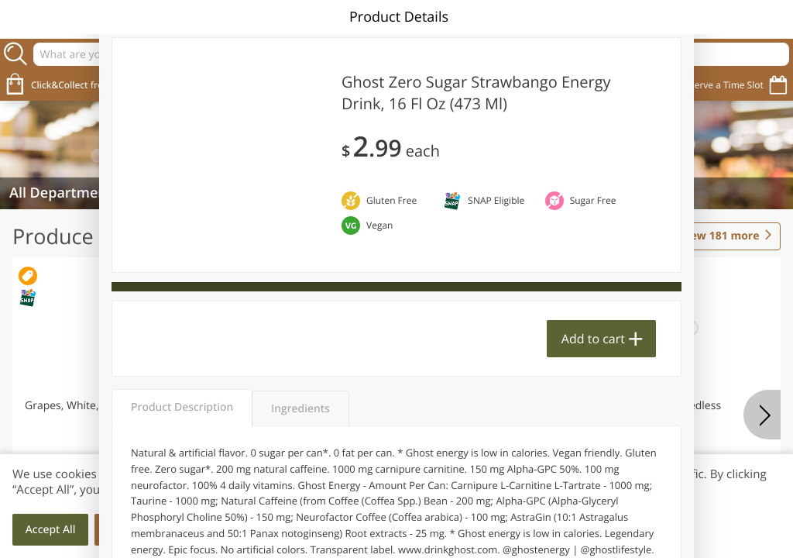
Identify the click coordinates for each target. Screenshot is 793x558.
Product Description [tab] (182, 407)
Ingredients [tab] (300, 408)
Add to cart (593, 338)
